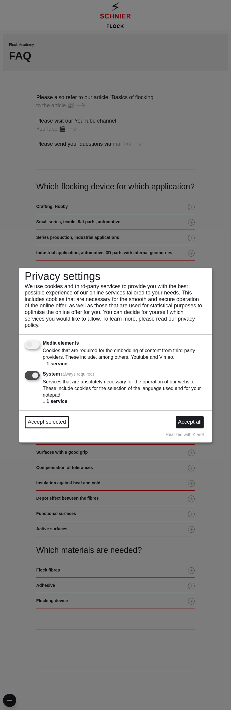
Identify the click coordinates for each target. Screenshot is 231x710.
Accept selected (47, 422)
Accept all (190, 422)
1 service (55, 363)
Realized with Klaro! (185, 434)
